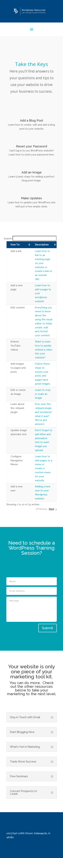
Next (51, 509)
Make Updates (31, 198)
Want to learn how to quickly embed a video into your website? (43, 349)
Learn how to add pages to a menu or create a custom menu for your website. (43, 468)
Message (31, 609)
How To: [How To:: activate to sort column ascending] (15, 244)
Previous (42, 509)
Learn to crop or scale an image (42, 394)
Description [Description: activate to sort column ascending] (42, 244)
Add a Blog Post (31, 120)
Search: (30, 238)
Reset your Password (31, 146)
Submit (47, 628)
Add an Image (32, 172)
